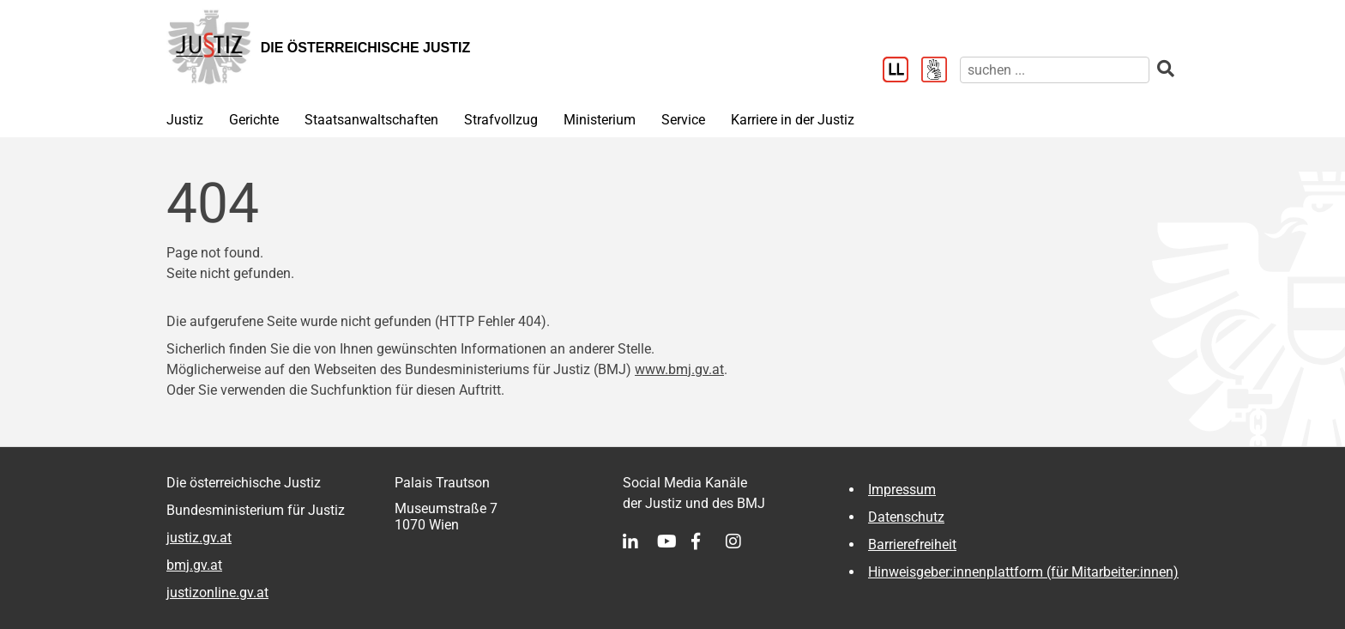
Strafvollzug (501, 120)
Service (683, 120)
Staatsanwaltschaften (371, 120)
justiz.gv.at (199, 537)
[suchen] (1054, 70)
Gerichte (254, 120)
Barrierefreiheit (912, 544)
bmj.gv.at (194, 565)
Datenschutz (906, 517)
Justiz (184, 120)
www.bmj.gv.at (679, 369)
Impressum (902, 489)
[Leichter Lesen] (902, 71)
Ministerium (600, 120)
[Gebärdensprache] (940, 71)
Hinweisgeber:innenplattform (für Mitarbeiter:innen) (1023, 572)
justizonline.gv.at (217, 592)
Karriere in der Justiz (792, 120)
